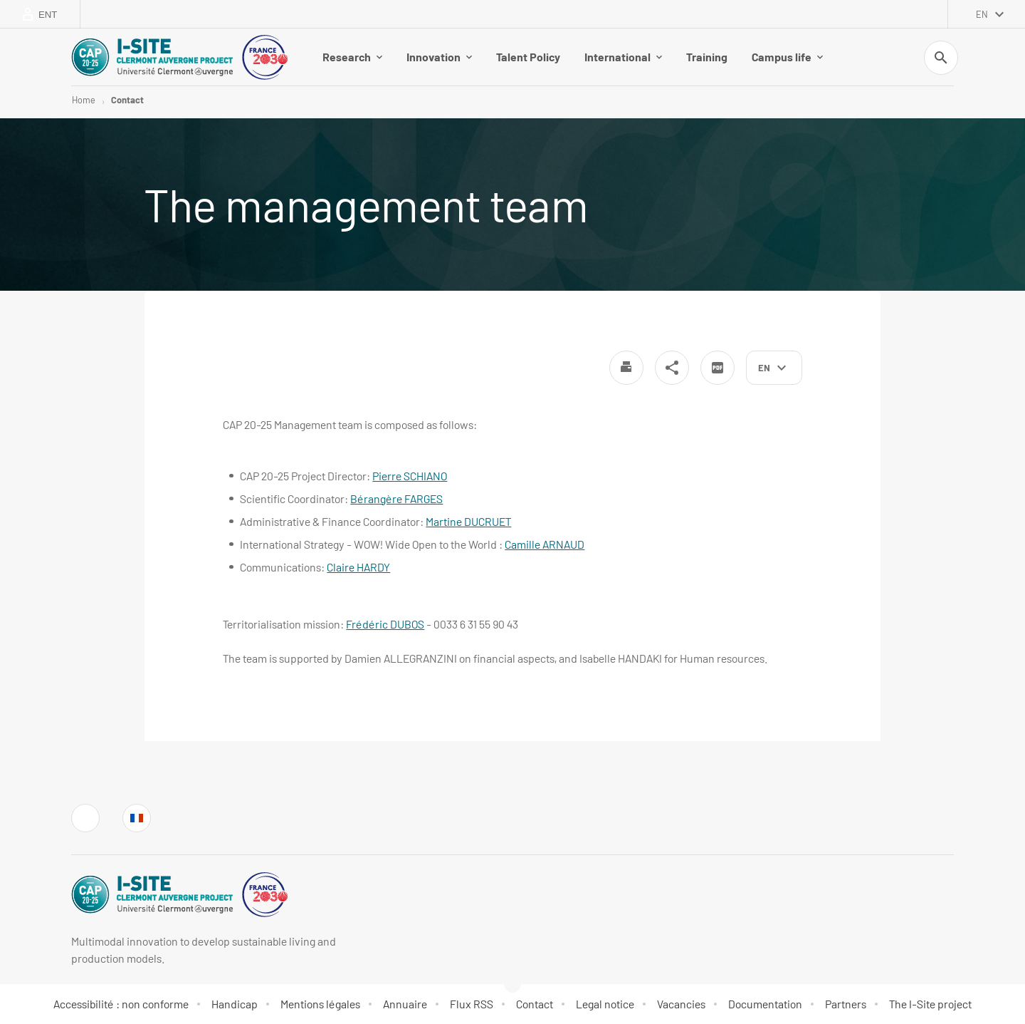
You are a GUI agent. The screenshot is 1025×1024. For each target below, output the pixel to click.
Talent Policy (528, 56)
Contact (127, 99)
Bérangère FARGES (396, 498)
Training (706, 56)
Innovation (439, 56)
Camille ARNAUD (544, 544)
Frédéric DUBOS (385, 624)
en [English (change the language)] (982, 14)
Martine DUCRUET (468, 521)
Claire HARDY (358, 567)
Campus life (787, 56)
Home (83, 99)
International (623, 56)
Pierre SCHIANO (409, 475)
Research (352, 56)
